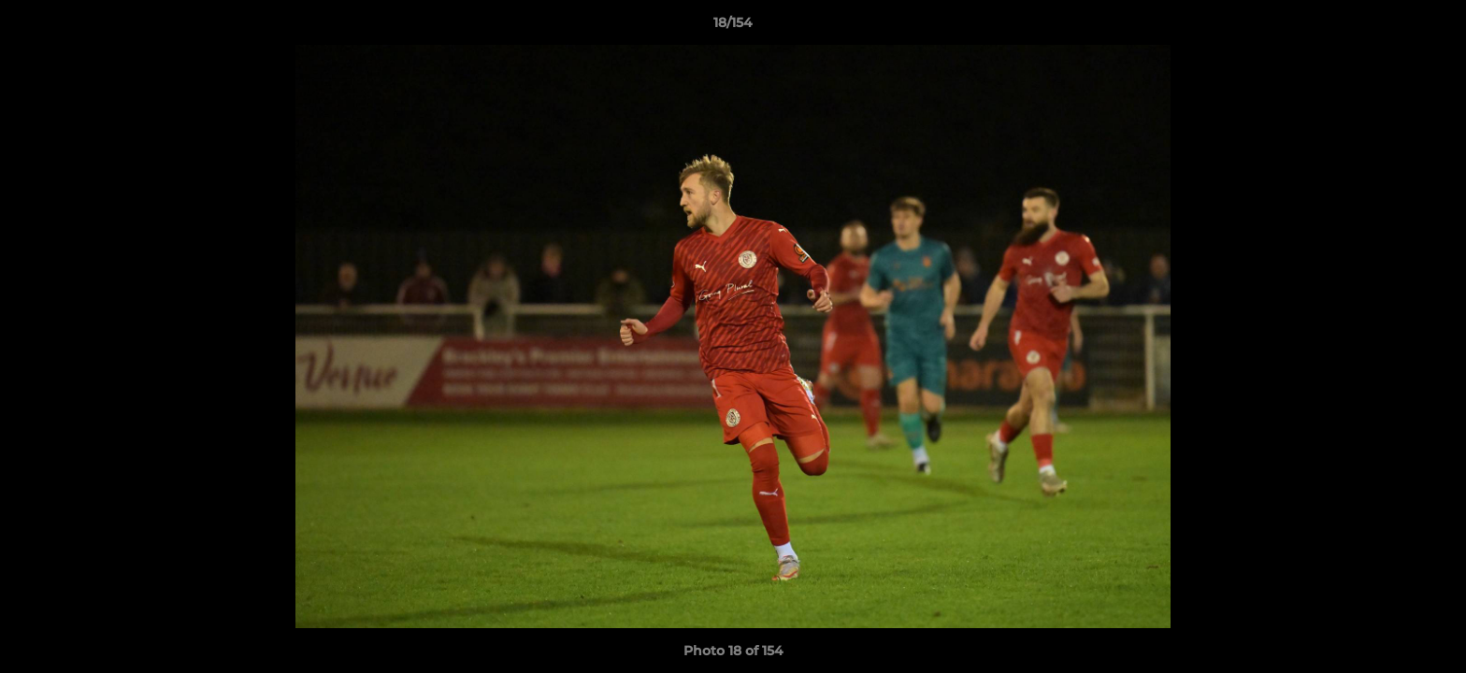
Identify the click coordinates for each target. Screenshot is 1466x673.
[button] (1432, 27)
